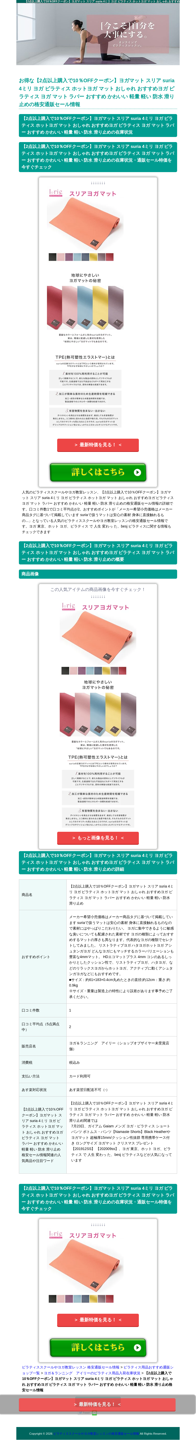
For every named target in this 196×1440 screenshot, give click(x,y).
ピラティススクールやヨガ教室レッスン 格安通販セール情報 (70, 1367)
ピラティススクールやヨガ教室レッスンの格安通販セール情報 (96, 1433)
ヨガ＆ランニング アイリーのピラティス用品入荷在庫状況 (92, 1373)
